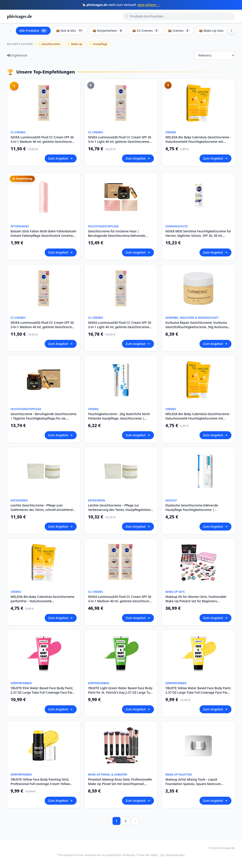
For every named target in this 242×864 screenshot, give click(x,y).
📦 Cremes (179, 30)
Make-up (75, 44)
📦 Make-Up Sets (214, 30)
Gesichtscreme (49, 44)
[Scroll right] (231, 30)
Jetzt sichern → (149, 5)
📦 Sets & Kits (70, 30)
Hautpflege (98, 44)
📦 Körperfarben (107, 30)
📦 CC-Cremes (145, 30)
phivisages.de (19, 16)
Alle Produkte (33, 30)
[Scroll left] (10, 30)
